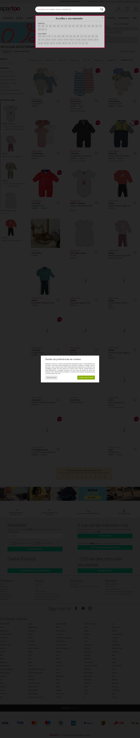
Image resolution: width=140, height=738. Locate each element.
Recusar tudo (51, 377)
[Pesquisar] (101, 9)
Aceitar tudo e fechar (86, 377)
